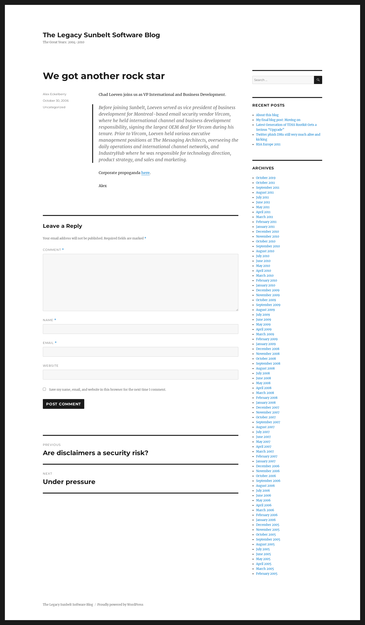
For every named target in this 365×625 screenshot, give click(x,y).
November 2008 (268, 354)
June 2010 (263, 261)
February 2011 (266, 222)
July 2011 (262, 197)
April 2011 (263, 212)
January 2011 (265, 227)
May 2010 (263, 266)
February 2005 (266, 574)
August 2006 (265, 486)
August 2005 (265, 544)
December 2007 (267, 408)
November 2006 (268, 471)
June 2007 (263, 437)
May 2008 (263, 383)
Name (49, 320)
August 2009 (265, 310)
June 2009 (263, 320)
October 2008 (266, 359)
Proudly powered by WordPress (120, 605)
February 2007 (266, 456)
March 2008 (265, 393)
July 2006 (263, 491)
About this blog (267, 115)
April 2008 (263, 388)
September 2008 (268, 364)
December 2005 (267, 525)
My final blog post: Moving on (278, 120)
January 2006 (266, 520)
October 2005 (266, 535)
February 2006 (267, 515)
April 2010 (263, 271)
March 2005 (265, 569)
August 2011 (265, 193)
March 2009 (265, 334)
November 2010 (267, 237)
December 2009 (268, 290)
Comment (53, 250)
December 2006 (268, 466)
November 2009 (268, 295)
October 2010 (265, 241)
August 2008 (265, 368)
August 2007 (265, 427)
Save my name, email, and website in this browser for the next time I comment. (107, 390)
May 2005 (263, 559)
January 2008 (266, 403)
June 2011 (263, 202)
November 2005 (268, 530)
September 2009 (268, 305)
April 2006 (264, 505)
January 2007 (266, 461)
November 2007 (268, 412)
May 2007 (263, 442)
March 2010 (265, 276)
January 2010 (265, 285)
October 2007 (266, 417)
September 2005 (268, 539)
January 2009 (266, 344)
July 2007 (263, 432)
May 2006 (263, 500)
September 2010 (268, 246)
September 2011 (267, 188)
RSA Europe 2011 (268, 144)
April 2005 (263, 564)
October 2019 (266, 178)
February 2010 (266, 280)
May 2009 (263, 324)
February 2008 (266, 398)
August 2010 (265, 251)
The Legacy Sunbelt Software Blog (101, 35)
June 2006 (263, 495)
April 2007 (263, 447)
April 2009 (264, 329)
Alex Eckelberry (54, 94)
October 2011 (265, 183)
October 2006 (266, 476)
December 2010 (267, 232)
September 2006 (268, 481)
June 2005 (263, 554)
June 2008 (263, 378)
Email (50, 343)
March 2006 (265, 510)
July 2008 (263, 373)
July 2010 (262, 256)
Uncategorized (54, 107)
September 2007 (268, 422)
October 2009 (266, 300)
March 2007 (265, 452)
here (145, 172)
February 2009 (267, 339)
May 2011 (263, 207)
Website (51, 365)
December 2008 (267, 349)
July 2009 (263, 315)
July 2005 (263, 549)
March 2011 (264, 217)
